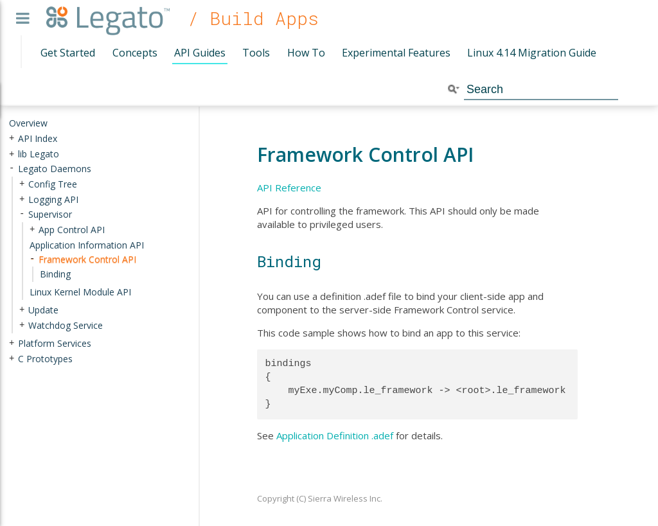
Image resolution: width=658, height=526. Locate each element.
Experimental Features (396, 53)
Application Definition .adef (334, 435)
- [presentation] (11, 168)
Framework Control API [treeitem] (87, 259)
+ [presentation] (11, 138)
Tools (256, 53)
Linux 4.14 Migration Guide (531, 53)
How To (306, 53)
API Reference (289, 187)
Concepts (134, 53)
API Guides (200, 53)
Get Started (67, 53)
